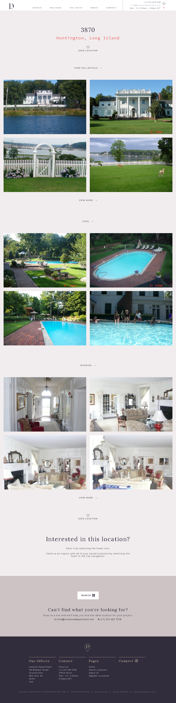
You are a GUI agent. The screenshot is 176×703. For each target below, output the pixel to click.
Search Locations (98, 670)
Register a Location (99, 676)
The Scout (76, 8)
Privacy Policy (101, 692)
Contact (111, 8)
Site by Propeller (121, 692)
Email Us (63, 667)
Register (56, 8)
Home (92, 667)
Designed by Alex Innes (145, 692)
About (94, 8)
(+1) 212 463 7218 (152, 2)
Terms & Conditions (80, 692)
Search (37, 8)
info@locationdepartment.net (146, 5)
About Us (94, 673)
